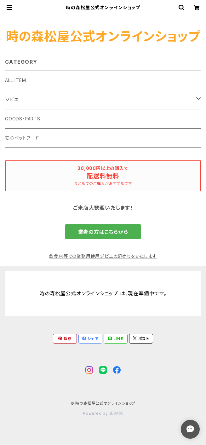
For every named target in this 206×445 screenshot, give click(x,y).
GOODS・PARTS (22, 118)
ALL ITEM (15, 80)
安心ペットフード (22, 138)
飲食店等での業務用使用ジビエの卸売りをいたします (103, 256)
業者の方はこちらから (103, 232)
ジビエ (11, 99)
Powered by (103, 413)
